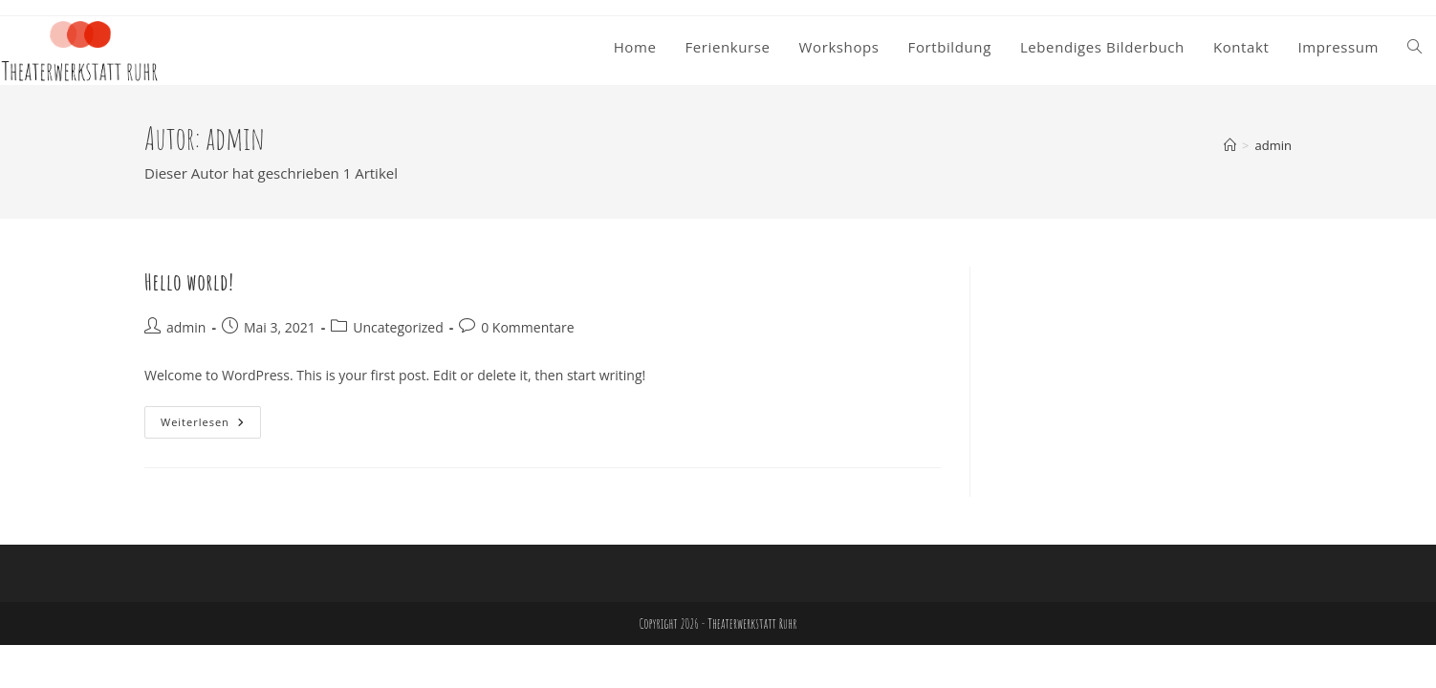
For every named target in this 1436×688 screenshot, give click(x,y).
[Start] (1230, 145)
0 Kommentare (527, 327)
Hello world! (189, 282)
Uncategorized (398, 327)
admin (1273, 145)
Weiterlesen (211, 426)
